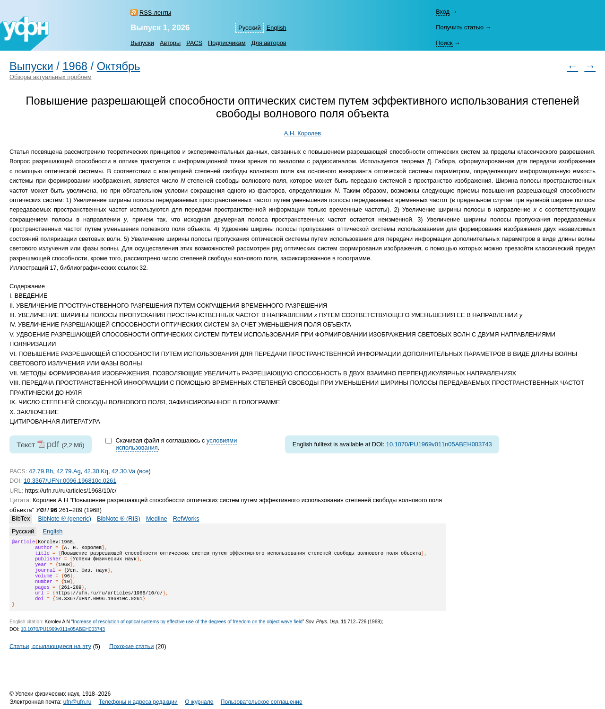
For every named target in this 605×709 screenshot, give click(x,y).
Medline (156, 518)
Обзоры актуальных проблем (50, 76)
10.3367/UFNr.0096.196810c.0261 (70, 480)
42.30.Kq (96, 471)
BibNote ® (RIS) (118, 518)
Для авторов (268, 42)
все (143, 471)
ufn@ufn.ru (77, 702)
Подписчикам (226, 42)
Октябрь (118, 66)
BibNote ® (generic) (64, 518)
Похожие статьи (131, 657)
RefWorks (186, 518)
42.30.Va (123, 471)
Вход (442, 11)
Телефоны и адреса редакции (138, 702)
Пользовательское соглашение (261, 702)
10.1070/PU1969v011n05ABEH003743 (439, 444)
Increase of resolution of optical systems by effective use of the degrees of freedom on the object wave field (187, 633)
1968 (74, 66)
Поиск (444, 42)
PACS (194, 42)
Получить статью (460, 27)
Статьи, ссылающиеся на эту (50, 657)
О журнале (199, 702)
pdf (52, 444)
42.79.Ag (68, 471)
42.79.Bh (41, 471)
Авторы (170, 42)
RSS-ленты (155, 12)
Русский (249, 27)
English (276, 27)
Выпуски (142, 42)
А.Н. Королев (302, 133)
